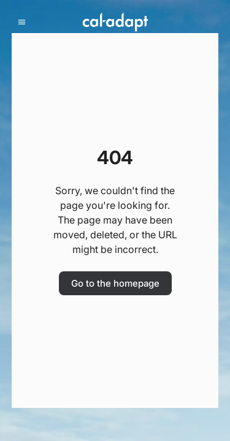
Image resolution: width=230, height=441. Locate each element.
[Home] (115, 22)
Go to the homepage (115, 283)
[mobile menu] (22, 22)
